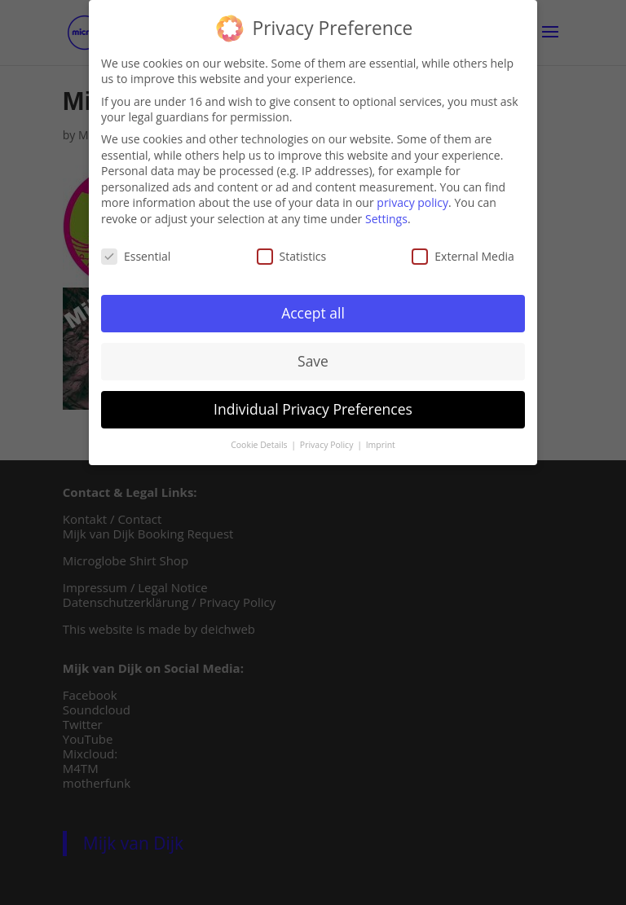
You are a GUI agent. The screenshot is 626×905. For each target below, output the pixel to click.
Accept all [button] (313, 309)
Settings (386, 214)
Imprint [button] (380, 441)
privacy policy (412, 199)
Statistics (292, 252)
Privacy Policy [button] (327, 441)
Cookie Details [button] (260, 441)
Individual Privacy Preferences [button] (313, 405)
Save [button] (313, 357)
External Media (463, 252)
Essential (135, 252)
